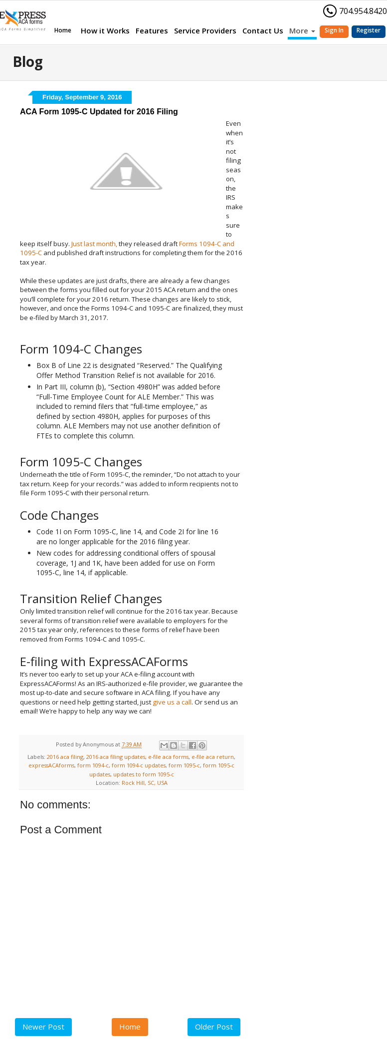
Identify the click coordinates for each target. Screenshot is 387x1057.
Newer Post (43, 1027)
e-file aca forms (168, 756)
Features (152, 30)
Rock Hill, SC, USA (145, 782)
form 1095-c (184, 765)
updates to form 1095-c (143, 774)
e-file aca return (213, 756)
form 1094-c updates (139, 765)
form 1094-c (93, 765)
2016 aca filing (65, 756)
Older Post (214, 1027)
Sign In (334, 30)
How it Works (105, 30)
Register (369, 30)
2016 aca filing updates (115, 756)
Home (62, 30)
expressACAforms (51, 765)
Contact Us (262, 30)
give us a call (172, 702)
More (302, 30)
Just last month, (94, 243)
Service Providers (205, 30)
